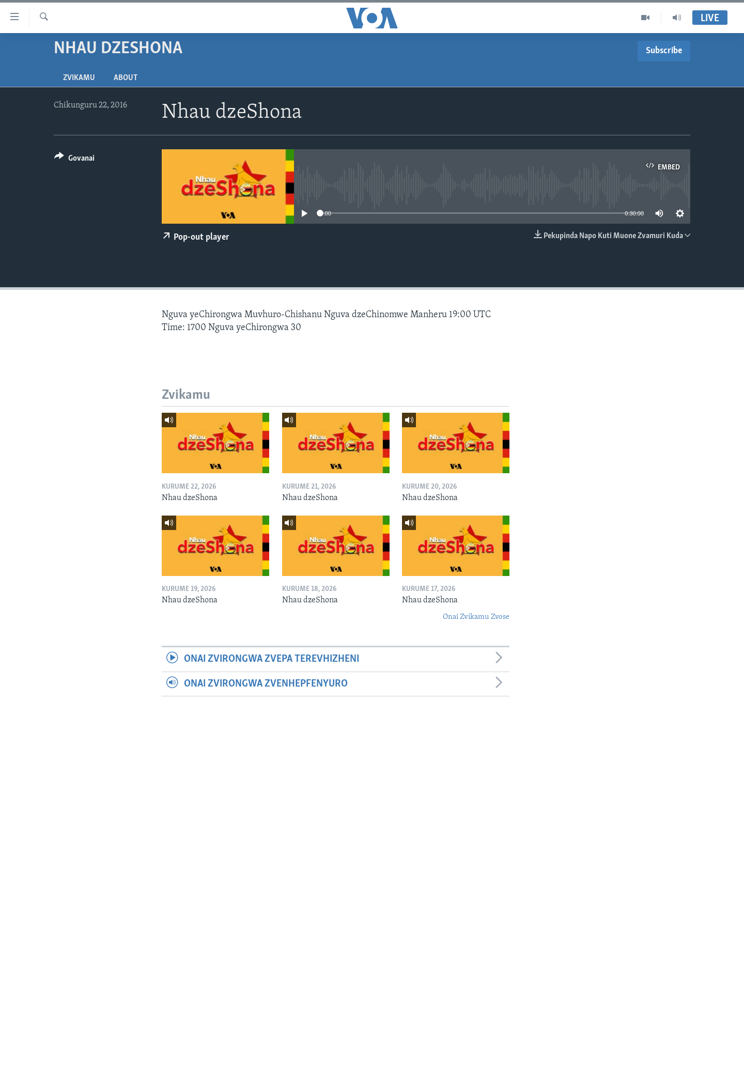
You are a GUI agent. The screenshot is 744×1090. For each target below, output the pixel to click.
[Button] (74, 159)
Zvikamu (79, 78)
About (125, 78)
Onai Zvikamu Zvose (476, 617)
